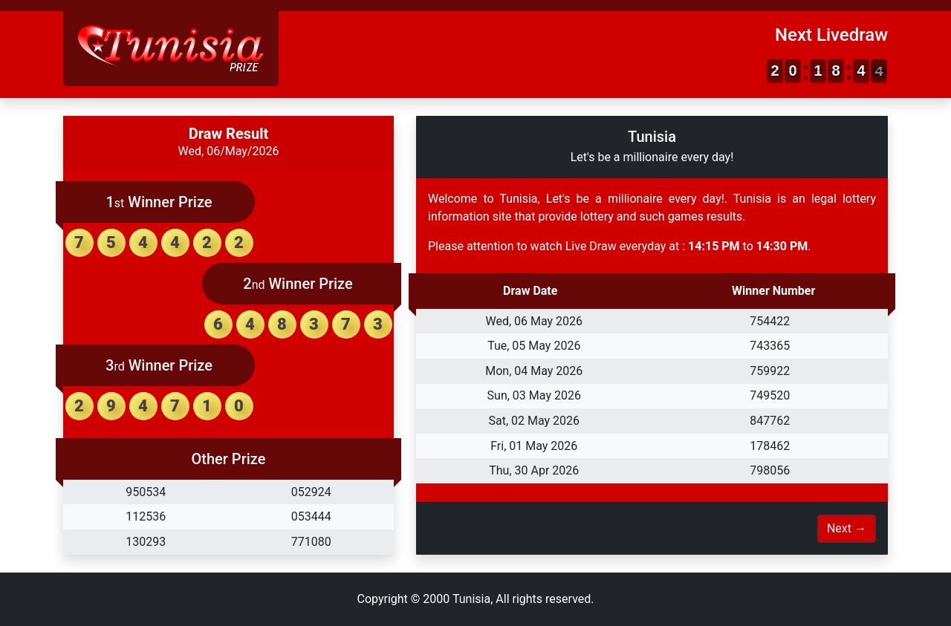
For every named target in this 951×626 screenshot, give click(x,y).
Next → (846, 528)
